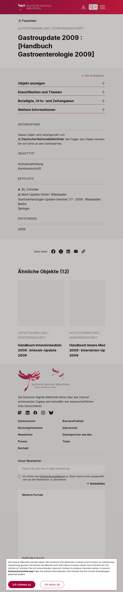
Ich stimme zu (22, 584)
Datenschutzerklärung (20, 571)
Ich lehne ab (52, 584)
